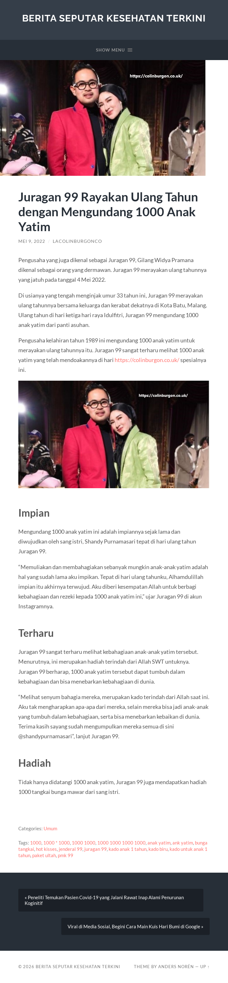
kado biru (158, 849)
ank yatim (182, 842)
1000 (35, 842)
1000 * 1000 (56, 842)
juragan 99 (95, 849)
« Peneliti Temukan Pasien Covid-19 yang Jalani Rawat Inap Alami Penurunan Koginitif (104, 900)
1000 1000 (83, 842)
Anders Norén (176, 966)
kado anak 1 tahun (128, 849)
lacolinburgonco (77, 241)
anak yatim (159, 842)
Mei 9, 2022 (31, 241)
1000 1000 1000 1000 (121, 842)
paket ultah (44, 855)
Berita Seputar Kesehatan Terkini (114, 18)
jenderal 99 (70, 849)
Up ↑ (205, 966)
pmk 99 (65, 855)
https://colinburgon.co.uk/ (147, 359)
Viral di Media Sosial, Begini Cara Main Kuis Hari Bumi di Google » (135, 926)
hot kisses (46, 849)
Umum (50, 828)
